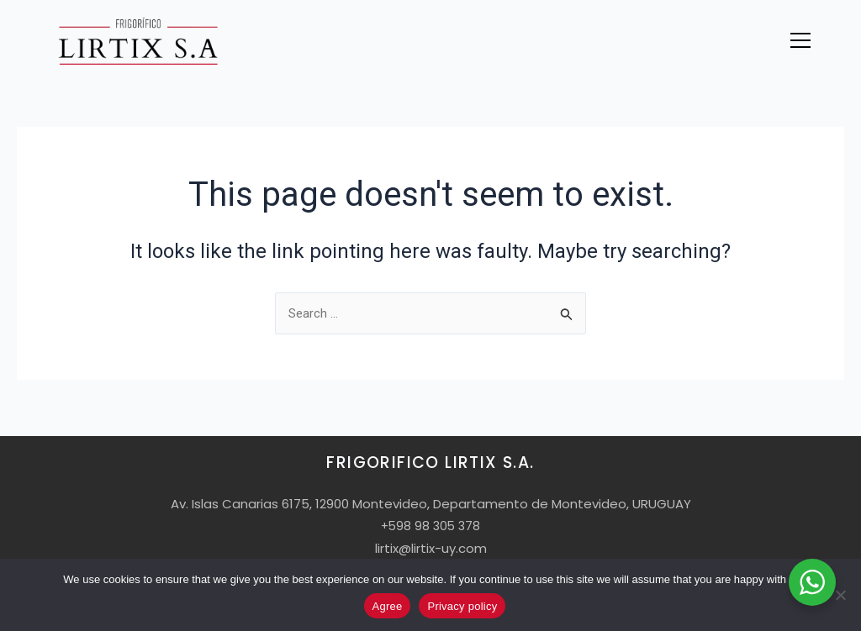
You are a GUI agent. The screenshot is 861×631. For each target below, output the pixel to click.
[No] (840, 594)
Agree (387, 606)
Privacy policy (462, 606)
